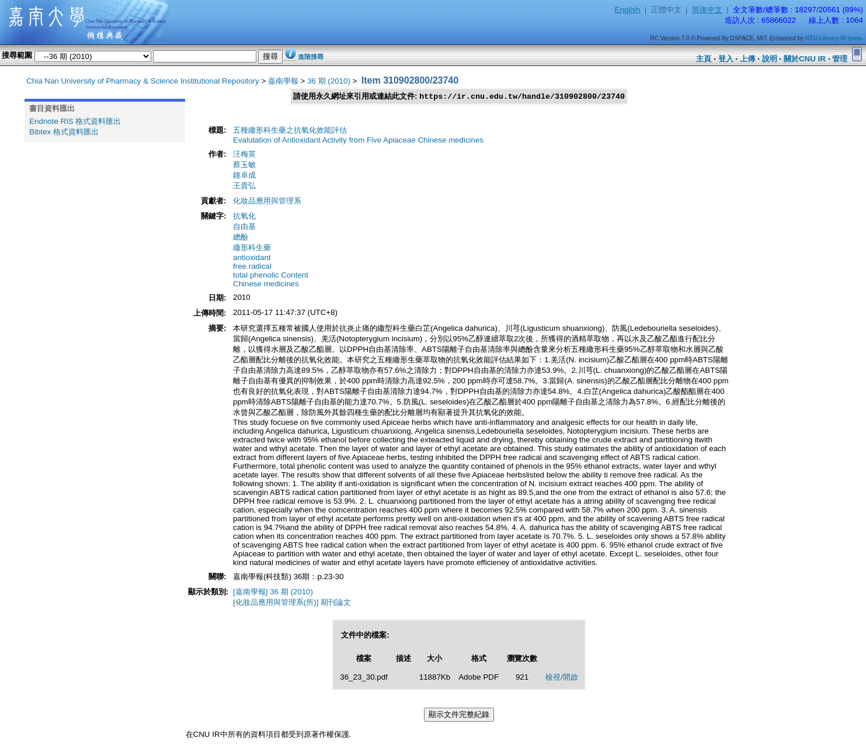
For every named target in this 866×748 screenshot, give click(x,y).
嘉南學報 (283, 81)
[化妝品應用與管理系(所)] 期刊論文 (292, 602)
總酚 (240, 237)
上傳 (747, 58)
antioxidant (251, 258)
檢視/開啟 (561, 677)
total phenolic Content (270, 275)
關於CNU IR (805, 58)
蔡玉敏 (244, 165)
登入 (725, 58)
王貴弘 (244, 186)
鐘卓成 (244, 175)
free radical (252, 266)
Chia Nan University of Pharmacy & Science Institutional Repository (142, 81)
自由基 (244, 227)
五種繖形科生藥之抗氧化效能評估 (290, 130)
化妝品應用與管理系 (267, 201)
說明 (769, 58)
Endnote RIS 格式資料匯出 (75, 121)
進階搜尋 (311, 56)
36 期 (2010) (328, 81)
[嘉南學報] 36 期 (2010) (273, 592)
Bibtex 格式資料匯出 (64, 131)
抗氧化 (244, 216)
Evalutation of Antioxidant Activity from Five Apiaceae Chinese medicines (358, 140)
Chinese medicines (266, 284)
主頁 (703, 58)
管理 (839, 58)
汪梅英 (244, 154)
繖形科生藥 (252, 248)
